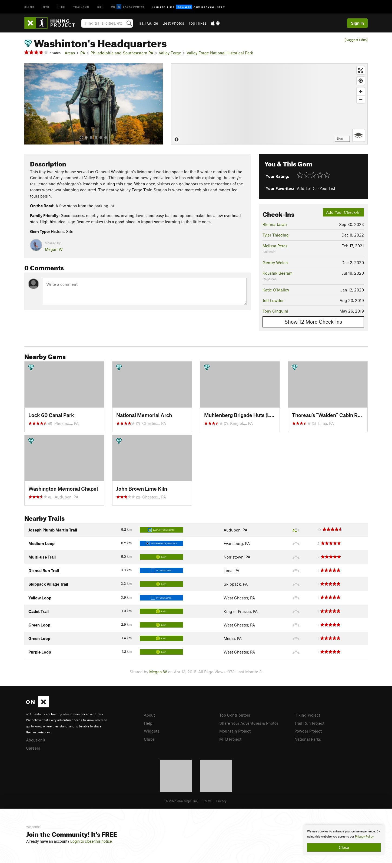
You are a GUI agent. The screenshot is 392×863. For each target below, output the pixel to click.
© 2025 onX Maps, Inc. (181, 801)
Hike (61, 6)
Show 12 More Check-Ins (313, 322)
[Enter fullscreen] (361, 70)
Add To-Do (307, 188)
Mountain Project (235, 731)
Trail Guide (148, 23)
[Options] (359, 135)
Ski (100, 6)
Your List (327, 188)
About (149, 715)
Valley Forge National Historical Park (220, 52)
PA (82, 52)
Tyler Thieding (276, 234)
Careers (33, 748)
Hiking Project (307, 715)
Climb (29, 6)
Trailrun (81, 6)
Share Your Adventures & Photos (248, 723)
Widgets (151, 731)
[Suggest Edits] (356, 40)
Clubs (149, 739)
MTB (46, 6)
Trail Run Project (309, 723)
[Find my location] (361, 81)
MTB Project (230, 739)
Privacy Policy (364, 836)
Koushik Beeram (278, 273)
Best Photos (173, 23)
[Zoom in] (361, 91)
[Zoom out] (361, 99)
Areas (70, 52)
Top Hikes (197, 23)
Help (148, 723)
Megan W (54, 249)
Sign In (357, 23)
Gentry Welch (275, 262)
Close (344, 847)
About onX (35, 739)
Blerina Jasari (275, 224)
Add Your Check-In (343, 212)
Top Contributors (234, 715)
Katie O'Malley (276, 289)
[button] (29, 104)
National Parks (307, 739)
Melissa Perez (275, 245)
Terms (207, 801)
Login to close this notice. (91, 841)
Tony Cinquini (275, 311)
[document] (344, 840)
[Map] (269, 104)
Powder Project (308, 731)
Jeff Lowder (273, 300)
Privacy (221, 801)
